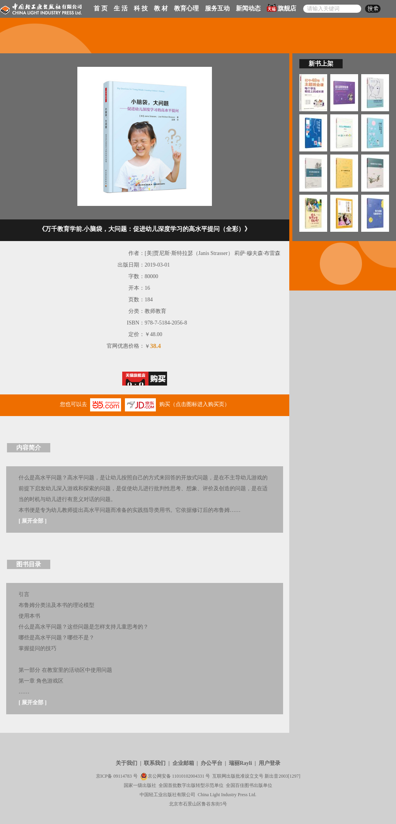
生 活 (121, 8)
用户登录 (269, 763)
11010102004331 (188, 776)
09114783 (122, 776)
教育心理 (186, 8)
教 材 (161, 8)
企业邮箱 (183, 763)
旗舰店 (281, 8)
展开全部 (32, 521)
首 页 (101, 8)
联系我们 (155, 763)
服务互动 (217, 8)
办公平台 (211, 763)
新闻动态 (248, 8)
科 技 (141, 8)
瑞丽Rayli (240, 763)
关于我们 (126, 763)
